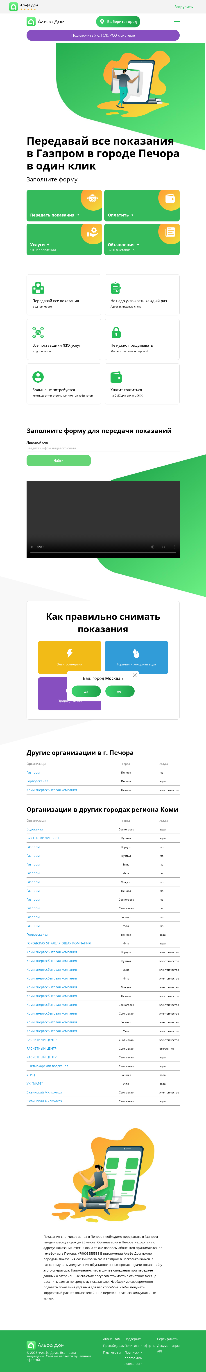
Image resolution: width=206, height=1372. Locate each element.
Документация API (168, 1348)
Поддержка (133, 1339)
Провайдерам (114, 1345)
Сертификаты (167, 1339)
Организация (37, 764)
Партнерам (112, 1352)
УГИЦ (31, 1075)
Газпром (33, 772)
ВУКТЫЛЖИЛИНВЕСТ (43, 838)
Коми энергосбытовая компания (52, 790)
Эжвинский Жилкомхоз (44, 1092)
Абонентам (111, 1339)
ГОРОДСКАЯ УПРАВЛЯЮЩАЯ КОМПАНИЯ (59, 943)
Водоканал (35, 829)
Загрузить (183, 6)
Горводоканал (37, 781)
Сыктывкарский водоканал (47, 1066)
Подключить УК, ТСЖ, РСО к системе (103, 35)
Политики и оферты (140, 1345)
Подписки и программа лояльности (134, 1358)
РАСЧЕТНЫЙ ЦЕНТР (42, 1040)
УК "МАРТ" (35, 1084)
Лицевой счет (38, 442)
